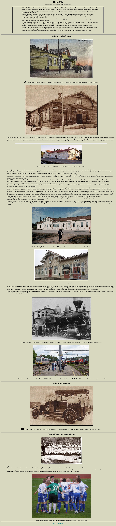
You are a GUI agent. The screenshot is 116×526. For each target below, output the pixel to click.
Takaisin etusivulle (57, 523)
